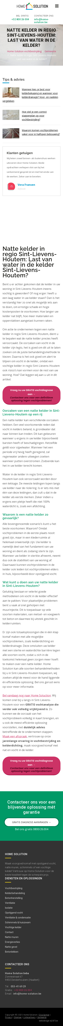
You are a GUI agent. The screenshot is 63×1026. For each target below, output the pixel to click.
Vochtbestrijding (13, 888)
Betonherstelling (14, 898)
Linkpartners (29, 1017)
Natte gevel (11, 946)
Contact (9, 932)
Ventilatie (10, 902)
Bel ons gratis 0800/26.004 (31, 829)
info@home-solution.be (41, 21)
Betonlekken (11, 951)
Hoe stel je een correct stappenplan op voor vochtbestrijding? (34, 115)
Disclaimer (44, 1015)
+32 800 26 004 (20, 19)
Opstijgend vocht (14, 912)
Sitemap (18, 1017)
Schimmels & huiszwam (18, 922)
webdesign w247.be (48, 1020)
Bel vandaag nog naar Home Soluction (27, 695)
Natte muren (11, 937)
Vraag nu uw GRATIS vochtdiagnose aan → (31, 395)
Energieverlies (12, 941)
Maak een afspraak (15, 736)
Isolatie (9, 907)
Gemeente (50, 51)
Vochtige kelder (13, 927)
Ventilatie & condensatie (18, 917)
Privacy (8, 1017)
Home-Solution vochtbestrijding (24, 51)
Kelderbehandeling (15, 893)
